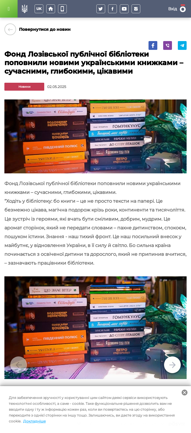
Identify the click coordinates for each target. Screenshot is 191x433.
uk (39, 8)
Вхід (172, 8)
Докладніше (34, 421)
